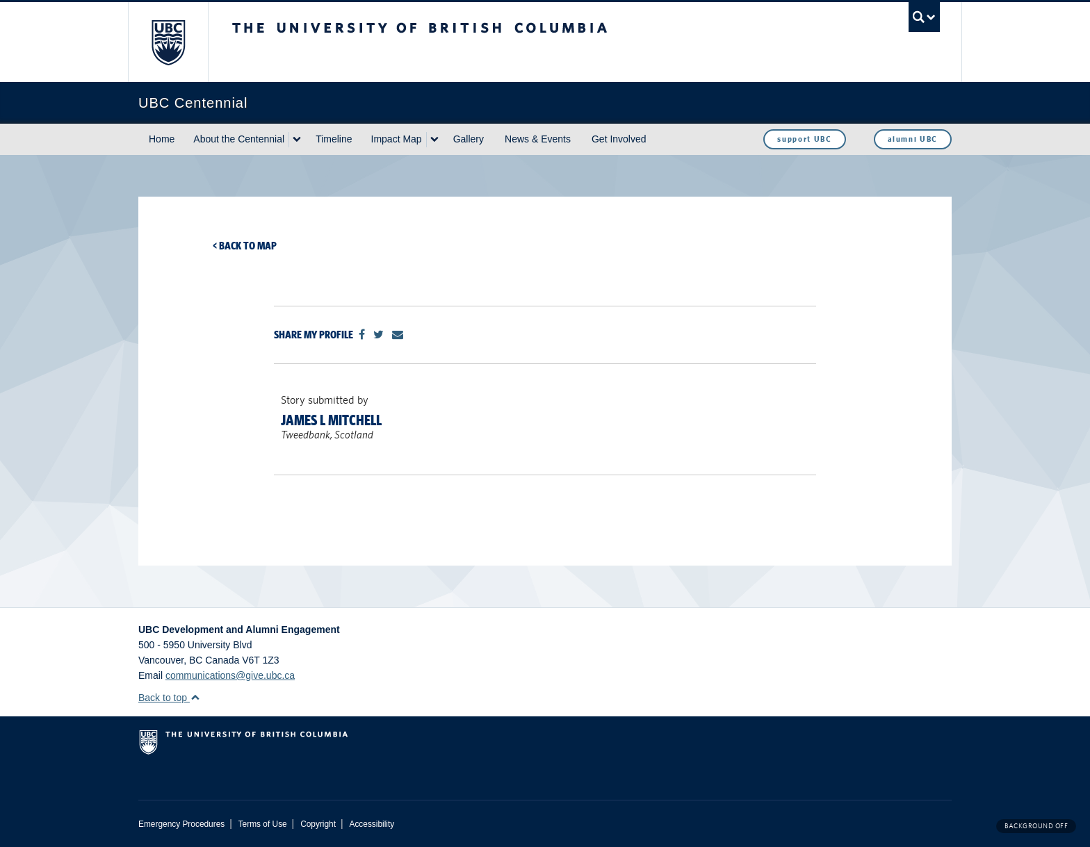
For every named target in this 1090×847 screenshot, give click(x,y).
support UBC (804, 139)
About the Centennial (238, 139)
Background (1036, 826)
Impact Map (396, 139)
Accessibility (371, 824)
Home (161, 139)
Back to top (169, 697)
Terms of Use (262, 824)
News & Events (538, 139)
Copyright (318, 824)
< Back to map (245, 245)
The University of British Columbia (168, 42)
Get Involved (619, 139)
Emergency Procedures (181, 824)
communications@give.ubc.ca (230, 675)
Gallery (468, 139)
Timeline (334, 139)
